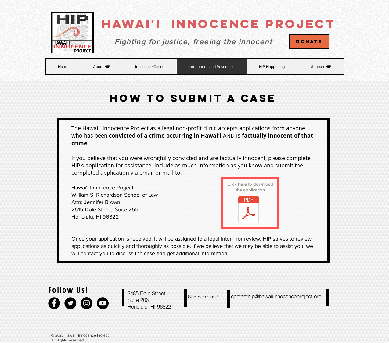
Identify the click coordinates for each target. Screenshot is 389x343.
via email (143, 172)
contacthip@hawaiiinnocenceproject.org (276, 296)
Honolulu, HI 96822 (95, 217)
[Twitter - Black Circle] (70, 303)
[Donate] (309, 41)
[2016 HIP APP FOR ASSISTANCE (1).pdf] (249, 210)
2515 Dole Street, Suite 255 (105, 209)
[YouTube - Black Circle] (103, 303)
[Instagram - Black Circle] (86, 303)
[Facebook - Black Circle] (54, 303)
